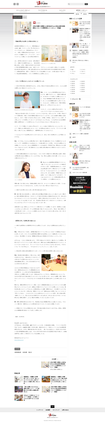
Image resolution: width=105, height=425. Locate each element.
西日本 (85, 14)
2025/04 (73, 93)
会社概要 (48, 410)
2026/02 (73, 83)
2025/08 (73, 89)
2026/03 (83, 81)
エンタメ (83, 73)
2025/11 (83, 85)
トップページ (39, 410)
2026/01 (83, 83)
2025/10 (73, 87)
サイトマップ (56, 410)
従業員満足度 (18, 352)
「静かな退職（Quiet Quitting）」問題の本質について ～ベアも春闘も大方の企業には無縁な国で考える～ (32, 389)
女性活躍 (25, 352)
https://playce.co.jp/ (19, 340)
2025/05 (83, 91)
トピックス (62, 10)
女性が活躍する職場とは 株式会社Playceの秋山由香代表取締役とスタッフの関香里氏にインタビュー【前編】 (49, 27)
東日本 (77, 14)
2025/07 (83, 89)
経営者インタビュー (82, 10)
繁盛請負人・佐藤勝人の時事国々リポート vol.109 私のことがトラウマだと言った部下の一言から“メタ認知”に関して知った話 (32, 380)
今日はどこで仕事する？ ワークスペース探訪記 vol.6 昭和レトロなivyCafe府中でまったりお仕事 (31, 398)
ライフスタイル (43, 10)
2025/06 (73, 91)
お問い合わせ (65, 410)
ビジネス (38, 23)
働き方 (30, 352)
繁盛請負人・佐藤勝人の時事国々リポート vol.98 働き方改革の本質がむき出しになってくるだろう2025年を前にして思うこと (59, 380)
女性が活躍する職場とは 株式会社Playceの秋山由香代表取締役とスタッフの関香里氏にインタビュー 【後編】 (58, 365)
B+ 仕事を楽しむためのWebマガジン (42, 4)
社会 (72, 69)
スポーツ (83, 71)
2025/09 (83, 87)
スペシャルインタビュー (23, 10)
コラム (72, 73)
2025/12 (73, 85)
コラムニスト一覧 (76, 99)
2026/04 (73, 81)
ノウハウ (73, 71)
